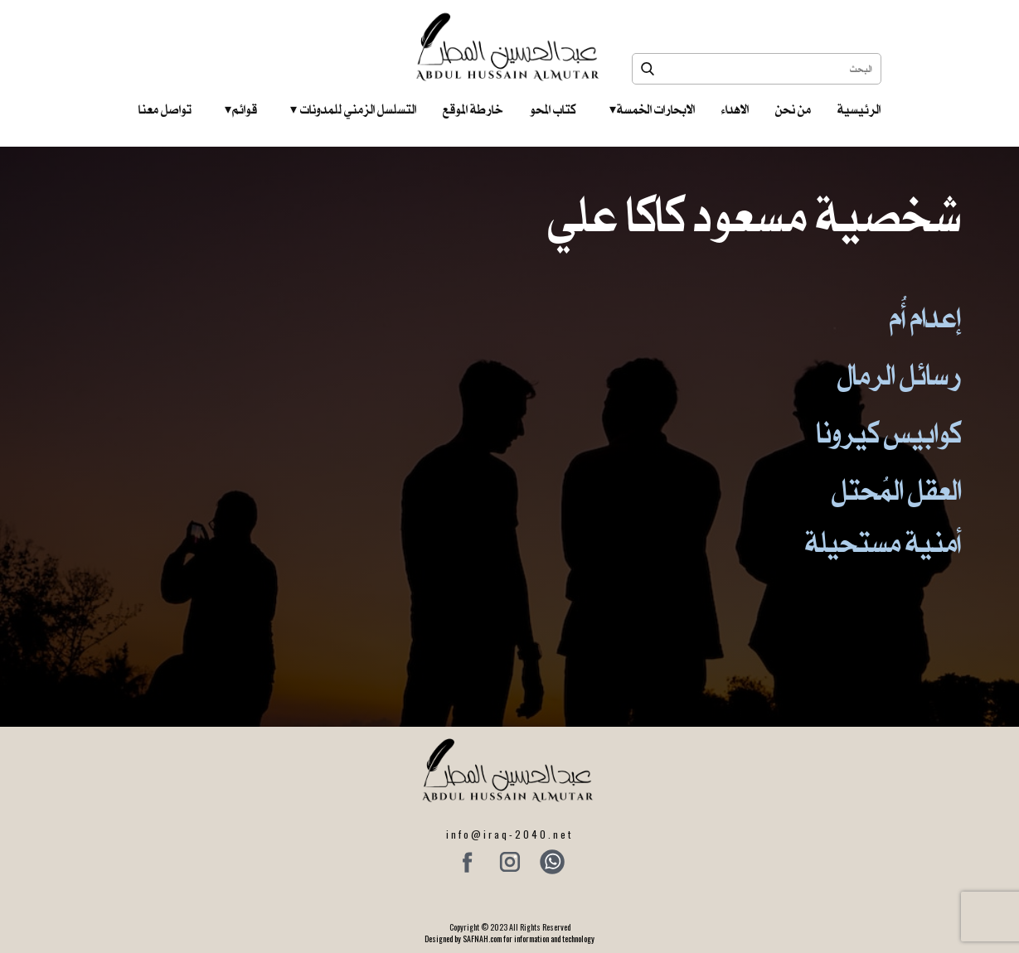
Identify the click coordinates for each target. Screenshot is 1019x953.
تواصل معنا (165, 109)
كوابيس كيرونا (889, 433)
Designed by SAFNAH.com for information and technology (509, 938)
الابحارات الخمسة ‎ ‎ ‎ (652, 109)
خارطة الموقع (473, 109)
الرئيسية (859, 109)
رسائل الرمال (899, 375)
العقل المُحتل (896, 490)
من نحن (793, 109)
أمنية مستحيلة (883, 542)
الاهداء (735, 109)
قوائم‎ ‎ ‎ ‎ (241, 109)
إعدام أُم (925, 318)
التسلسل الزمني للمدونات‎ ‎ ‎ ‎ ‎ (353, 109)
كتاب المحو (553, 109)
